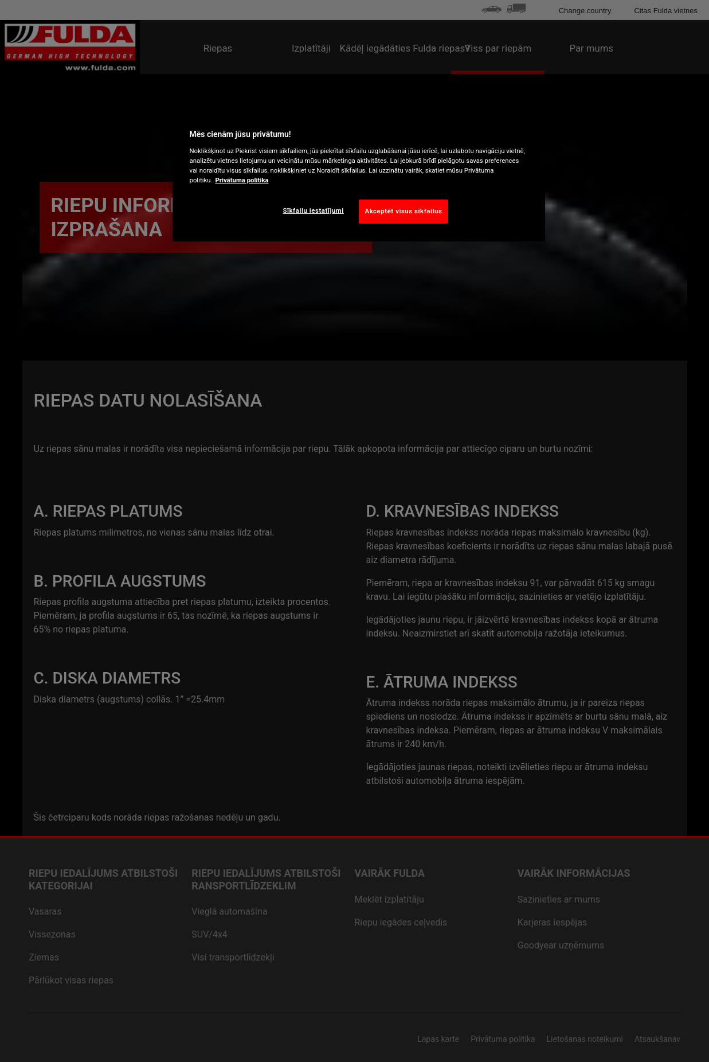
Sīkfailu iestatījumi (313, 210)
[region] (359, 173)
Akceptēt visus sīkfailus (403, 211)
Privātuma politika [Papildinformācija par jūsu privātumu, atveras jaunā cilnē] (241, 180)
